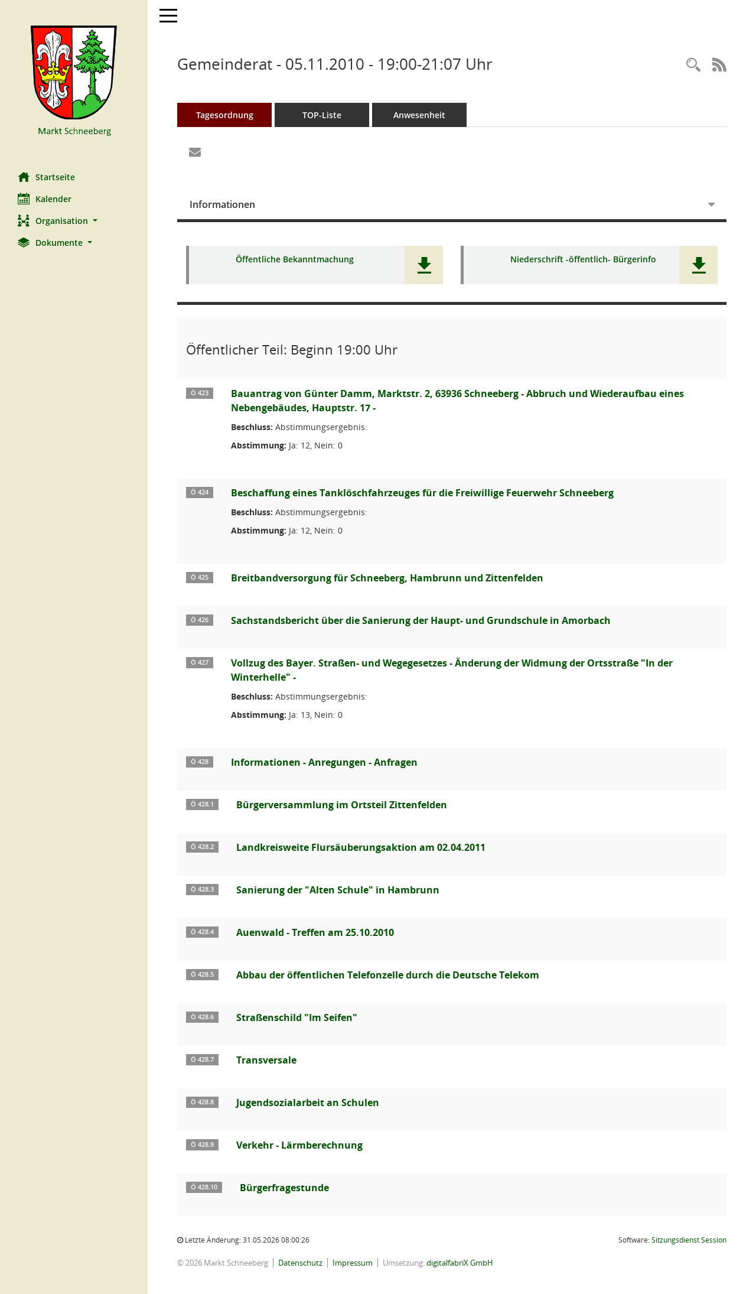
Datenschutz (300, 1262)
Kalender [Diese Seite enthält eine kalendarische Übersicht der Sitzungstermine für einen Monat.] (44, 198)
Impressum (353, 1262)
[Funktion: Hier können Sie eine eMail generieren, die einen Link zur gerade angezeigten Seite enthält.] (195, 152)
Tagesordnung (224, 115)
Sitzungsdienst (688, 1240)
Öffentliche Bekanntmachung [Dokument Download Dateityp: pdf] (295, 260)
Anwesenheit (419, 115)
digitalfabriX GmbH (459, 1262)
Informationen (222, 204)
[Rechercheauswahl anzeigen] (693, 65)
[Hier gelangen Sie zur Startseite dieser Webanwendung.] (74, 81)
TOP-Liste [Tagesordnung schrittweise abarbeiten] (321, 115)
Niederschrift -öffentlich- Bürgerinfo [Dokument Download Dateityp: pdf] (583, 260)
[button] (74, 221)
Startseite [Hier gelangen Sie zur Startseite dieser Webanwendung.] (46, 177)
